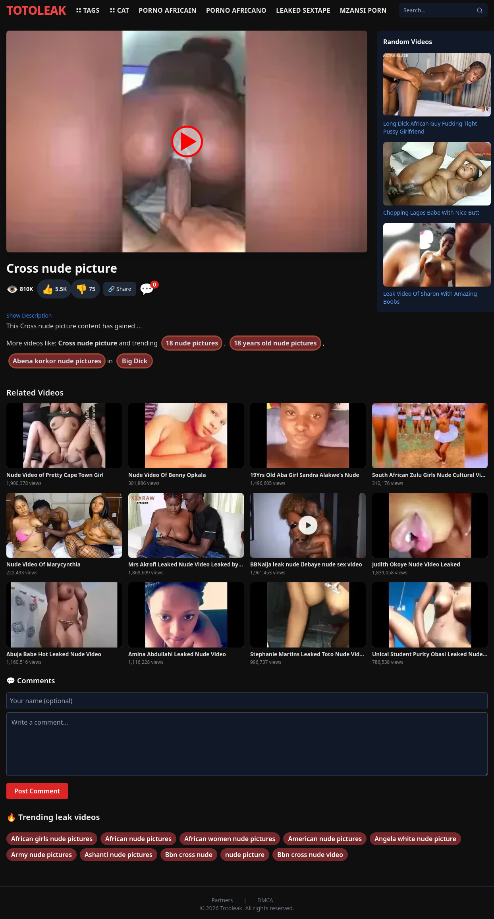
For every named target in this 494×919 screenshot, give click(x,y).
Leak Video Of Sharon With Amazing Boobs (430, 297)
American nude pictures (325, 838)
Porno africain (168, 10)
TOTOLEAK (36, 10)
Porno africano (236, 10)
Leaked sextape (303, 10)
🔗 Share (119, 289)
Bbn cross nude (188, 854)
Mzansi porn (363, 10)
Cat (119, 10)
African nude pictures (138, 838)
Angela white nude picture (415, 838)
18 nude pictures (192, 343)
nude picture (244, 854)
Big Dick (134, 361)
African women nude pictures (229, 838)
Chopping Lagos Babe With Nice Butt (431, 212)
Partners (223, 900)
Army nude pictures (41, 854)
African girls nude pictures (52, 838)
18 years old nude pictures (275, 343)
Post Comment (37, 791)
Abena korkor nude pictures (57, 361)
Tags (87, 10)
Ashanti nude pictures (118, 854)
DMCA (265, 900)
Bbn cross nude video (310, 854)
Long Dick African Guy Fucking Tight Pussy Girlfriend (430, 127)
